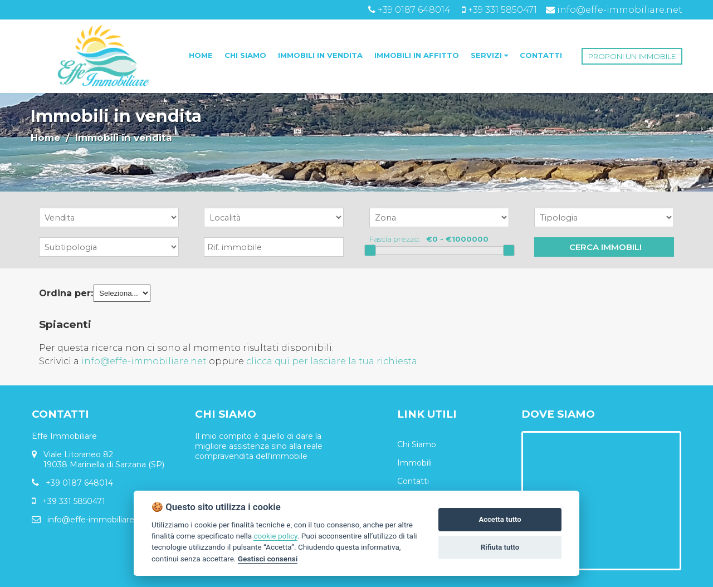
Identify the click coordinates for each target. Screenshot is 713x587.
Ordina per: (66, 293)
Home (45, 137)
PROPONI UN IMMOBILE (632, 56)
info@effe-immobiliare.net (144, 361)
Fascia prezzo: (395, 238)
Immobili (414, 463)
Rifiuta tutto (500, 547)
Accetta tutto (499, 519)
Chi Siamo (416, 444)
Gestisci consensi (267, 558)
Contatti (413, 481)
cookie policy (275, 535)
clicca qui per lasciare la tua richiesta (331, 361)
